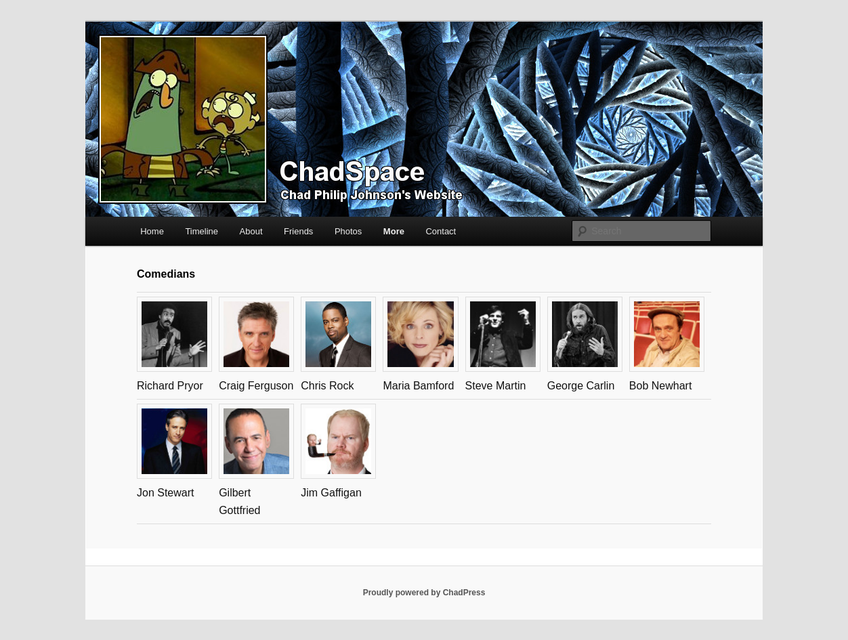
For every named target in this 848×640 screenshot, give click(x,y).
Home (152, 231)
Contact (440, 231)
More (393, 231)
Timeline (201, 231)
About (251, 231)
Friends (298, 231)
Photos (348, 231)
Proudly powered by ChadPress (424, 592)
